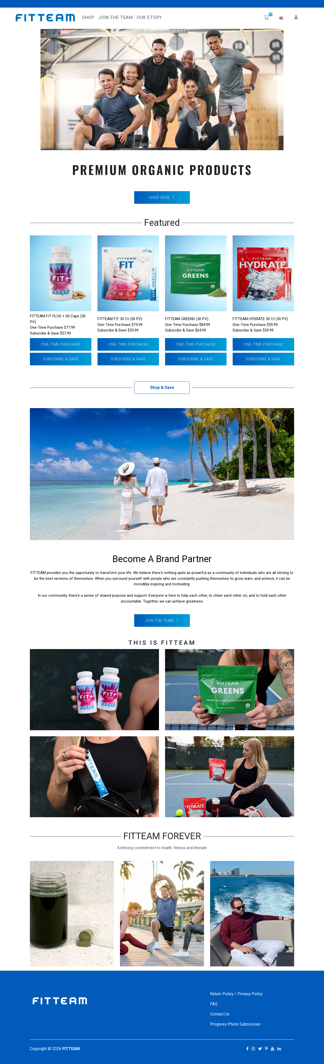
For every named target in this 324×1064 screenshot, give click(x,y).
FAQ (213, 1004)
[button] (281, 18)
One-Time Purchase (60, 344)
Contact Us (219, 1014)
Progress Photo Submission (235, 1024)
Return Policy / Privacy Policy (236, 993)
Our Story (149, 17)
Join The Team (115, 17)
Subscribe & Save (60, 359)
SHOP (88, 17)
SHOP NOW (162, 197)
